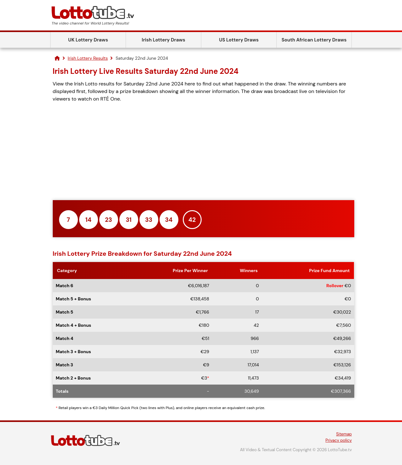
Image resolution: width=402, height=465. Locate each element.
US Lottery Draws (238, 40)
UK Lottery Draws (88, 40)
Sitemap (344, 434)
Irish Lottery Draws (163, 40)
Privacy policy (338, 440)
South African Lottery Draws (314, 40)
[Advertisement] (203, 151)
